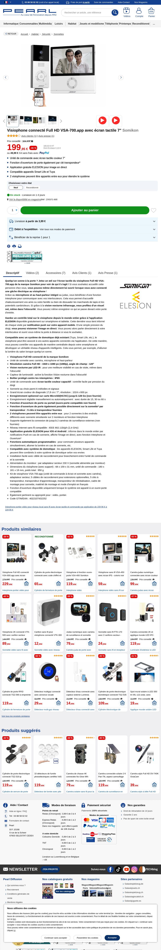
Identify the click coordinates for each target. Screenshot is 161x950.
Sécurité (46, 34)
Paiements (94, 810)
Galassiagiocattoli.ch (134, 896)
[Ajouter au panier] (85, 210)
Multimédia (45, 23)
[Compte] (139, 13)
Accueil (24, 34)
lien (14, 919)
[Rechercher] (115, 12)
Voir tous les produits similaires (16, 716)
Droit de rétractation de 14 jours (138, 811)
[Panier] (152, 13)
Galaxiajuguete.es (133, 901)
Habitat (72, 23)
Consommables (28, 23)
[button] (24, 199)
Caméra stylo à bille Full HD (143, 791)
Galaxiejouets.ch (132, 888)
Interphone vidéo (74, 590)
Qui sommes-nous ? (16, 885)
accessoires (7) (55, 273)
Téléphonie (111, 23)
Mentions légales (15, 902)
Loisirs (59, 23)
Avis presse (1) (108, 273)
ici (14, 930)
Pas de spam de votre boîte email (139, 818)
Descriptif (12, 273)
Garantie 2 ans (130, 815)
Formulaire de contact (19, 821)
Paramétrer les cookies (87, 938)
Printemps (125, 23)
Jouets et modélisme (91, 23)
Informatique (11, 23)
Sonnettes (58, 34)
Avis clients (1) (81, 273)
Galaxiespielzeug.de (134, 884)
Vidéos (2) (32, 273)
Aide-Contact (124, 2)
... (154, 23)
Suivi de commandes (103, 2)
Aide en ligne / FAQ (18, 811)
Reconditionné (140, 23)
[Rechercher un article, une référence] (90, 13)
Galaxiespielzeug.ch (134, 892)
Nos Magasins (140, 2)
